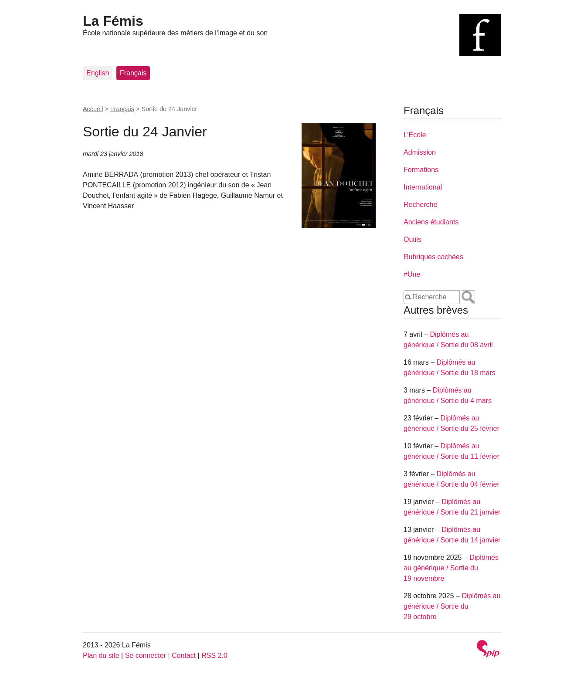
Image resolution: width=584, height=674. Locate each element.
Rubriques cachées (433, 257)
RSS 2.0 (214, 655)
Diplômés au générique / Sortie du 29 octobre (452, 606)
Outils (412, 239)
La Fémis (113, 21)
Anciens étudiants (431, 222)
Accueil (93, 108)
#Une (412, 274)
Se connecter (145, 655)
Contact (184, 655)
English (97, 73)
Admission (420, 152)
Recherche (420, 204)
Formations (421, 169)
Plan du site (101, 655)
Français (133, 73)
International (423, 187)
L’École (415, 135)
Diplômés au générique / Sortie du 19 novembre (451, 568)
